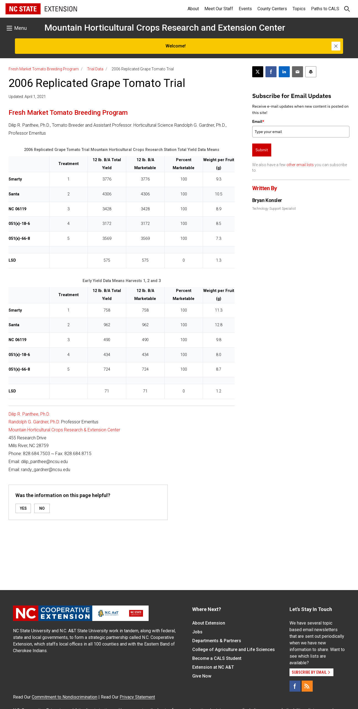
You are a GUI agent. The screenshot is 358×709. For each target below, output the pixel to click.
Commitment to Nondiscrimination (64, 697)
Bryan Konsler (267, 200)
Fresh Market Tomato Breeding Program (44, 69)
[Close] (335, 46)
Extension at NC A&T (213, 667)
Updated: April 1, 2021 (27, 96)
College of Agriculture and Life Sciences (233, 649)
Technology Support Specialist (274, 209)
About (193, 8)
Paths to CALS (325, 8)
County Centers (272, 8)
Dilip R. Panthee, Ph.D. (29, 414)
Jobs (197, 631)
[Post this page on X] (257, 71)
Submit (262, 149)
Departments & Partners (216, 640)
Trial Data (95, 69)
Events (245, 8)
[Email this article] (297, 71)
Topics (299, 8)
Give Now (201, 676)
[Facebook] (295, 686)
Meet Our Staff (218, 8)
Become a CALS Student (216, 658)
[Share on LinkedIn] (284, 71)
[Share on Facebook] (271, 71)
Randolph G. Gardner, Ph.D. (34, 421)
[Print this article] (310, 71)
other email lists (300, 165)
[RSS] (307, 686)
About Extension (208, 623)
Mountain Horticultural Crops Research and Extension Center (164, 27)
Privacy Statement (137, 697)
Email (258, 121)
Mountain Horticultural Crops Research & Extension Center (64, 429)
